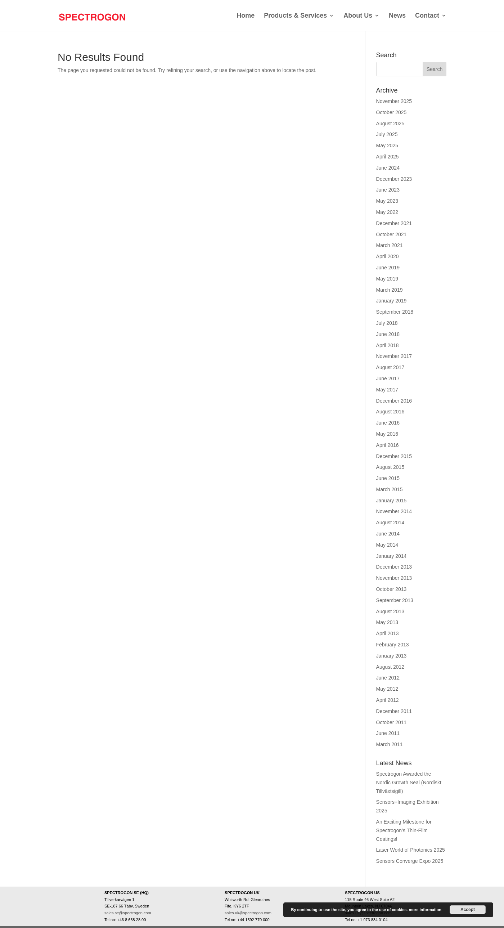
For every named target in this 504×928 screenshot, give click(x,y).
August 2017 (390, 367)
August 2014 (390, 522)
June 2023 (388, 190)
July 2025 (387, 134)
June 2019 (388, 267)
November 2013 (394, 578)
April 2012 (387, 700)
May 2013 (387, 622)
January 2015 (391, 500)
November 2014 (394, 511)
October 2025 (391, 112)
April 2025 (387, 157)
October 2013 (391, 589)
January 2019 (391, 301)
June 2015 (388, 478)
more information (425, 909)
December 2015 (394, 456)
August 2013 (390, 611)
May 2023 (387, 201)
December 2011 (394, 711)
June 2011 (388, 733)
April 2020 (387, 256)
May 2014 (387, 545)
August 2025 (390, 123)
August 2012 (390, 667)
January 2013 (391, 656)
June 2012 (388, 678)
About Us (357, 15)
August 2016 (390, 411)
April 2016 (387, 445)
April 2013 (387, 633)
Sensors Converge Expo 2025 (410, 861)
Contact (427, 15)
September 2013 (395, 600)
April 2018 (387, 345)
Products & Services (295, 15)
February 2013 (392, 644)
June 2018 (388, 334)
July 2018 (387, 323)
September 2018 (395, 312)
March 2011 (389, 744)
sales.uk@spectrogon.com (248, 913)
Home (246, 15)
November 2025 (394, 101)
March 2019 (389, 290)
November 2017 (394, 356)
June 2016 (388, 423)
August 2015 (390, 467)
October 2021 (391, 234)
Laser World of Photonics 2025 (410, 850)
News (397, 15)
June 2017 (388, 378)
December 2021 (394, 223)
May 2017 (387, 390)
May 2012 (387, 689)
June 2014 (388, 534)
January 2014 (391, 556)
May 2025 (387, 145)
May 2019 (387, 279)
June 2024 (388, 168)
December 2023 (394, 179)
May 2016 (387, 434)
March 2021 (389, 245)
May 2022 (387, 212)
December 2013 (394, 567)
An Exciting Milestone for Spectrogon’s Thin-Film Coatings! (404, 830)
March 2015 (389, 489)
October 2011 (391, 722)
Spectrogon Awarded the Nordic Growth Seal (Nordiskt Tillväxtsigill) (408, 782)
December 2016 (394, 401)
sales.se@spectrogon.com (127, 913)
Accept (467, 909)
